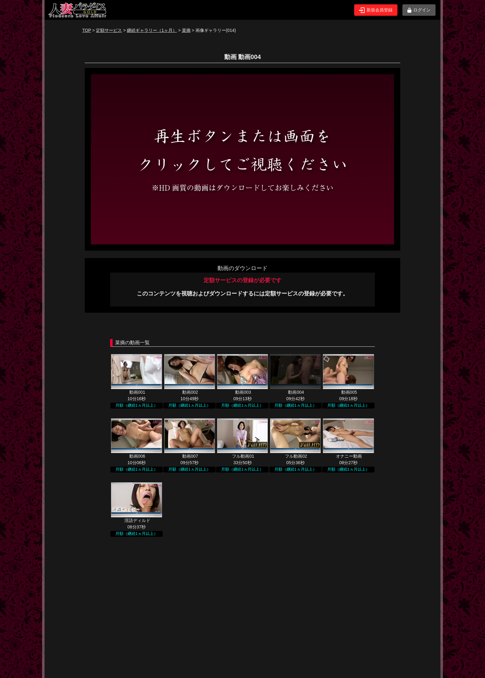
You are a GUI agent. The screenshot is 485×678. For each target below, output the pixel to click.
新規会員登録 (376, 10)
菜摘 (186, 30)
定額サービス (109, 30)
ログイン (419, 10)
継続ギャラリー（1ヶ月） (152, 30)
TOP (86, 30)
